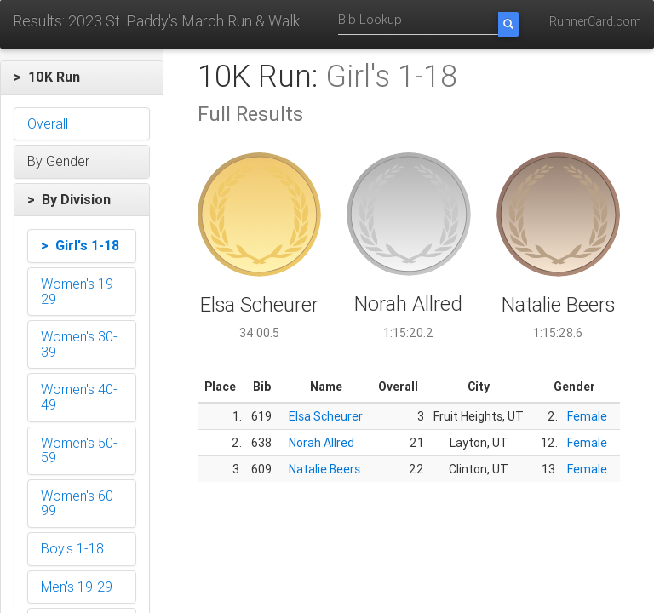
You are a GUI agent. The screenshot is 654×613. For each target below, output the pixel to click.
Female (587, 416)
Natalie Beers (324, 469)
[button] (82, 77)
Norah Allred (321, 442)
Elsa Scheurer (326, 416)
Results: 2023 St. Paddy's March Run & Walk (156, 21)
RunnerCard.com (595, 21)
